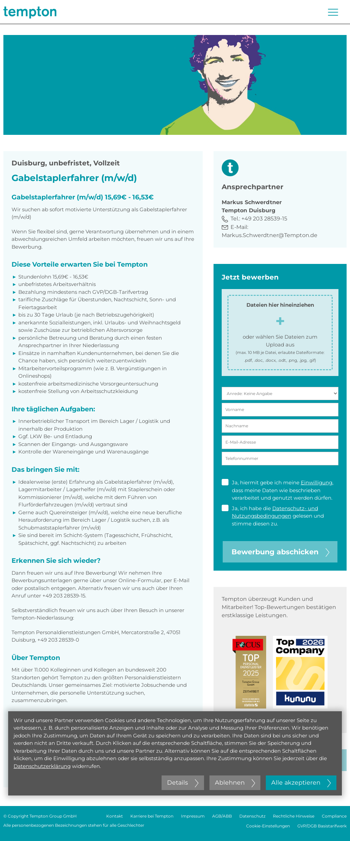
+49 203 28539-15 (264, 218)
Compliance (334, 816)
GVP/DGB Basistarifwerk (322, 825)
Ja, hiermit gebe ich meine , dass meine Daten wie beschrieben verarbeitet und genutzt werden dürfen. (277, 490)
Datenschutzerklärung (42, 766)
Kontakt (114, 816)
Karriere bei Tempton (151, 816)
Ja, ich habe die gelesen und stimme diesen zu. (273, 516)
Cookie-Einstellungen (268, 825)
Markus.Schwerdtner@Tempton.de (269, 235)
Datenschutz (252, 816)
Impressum (193, 816)
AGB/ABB (222, 816)
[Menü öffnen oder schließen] (333, 12)
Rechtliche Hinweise (293, 816)
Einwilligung (316, 482)
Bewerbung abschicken (280, 552)
